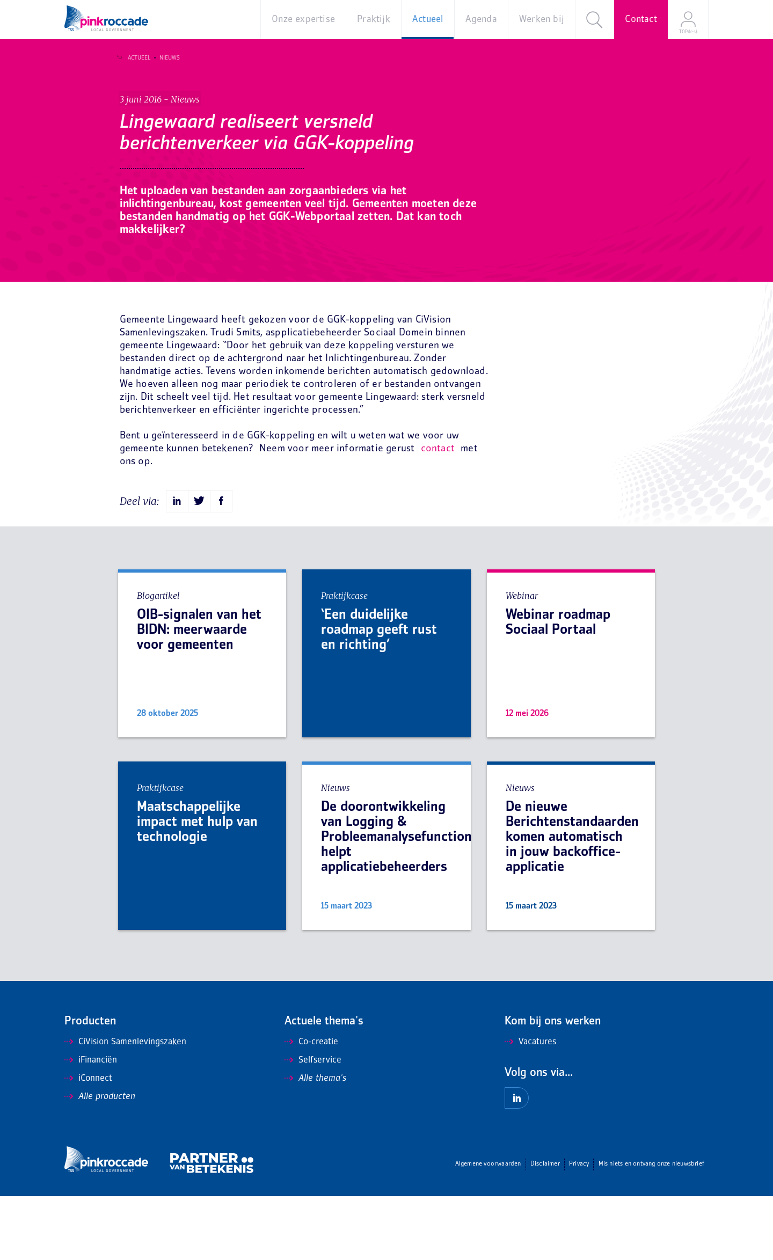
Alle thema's (315, 1142)
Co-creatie (311, 1106)
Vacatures (530, 1106)
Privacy (579, 1228)
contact (438, 512)
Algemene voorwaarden (488, 1228)
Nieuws (166, 58)
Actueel (135, 58)
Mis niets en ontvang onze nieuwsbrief (651, 1228)
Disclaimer (545, 1228)
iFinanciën (90, 1124)
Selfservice (313, 1124)
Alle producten (99, 1160)
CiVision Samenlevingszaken (125, 1106)
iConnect (88, 1142)
